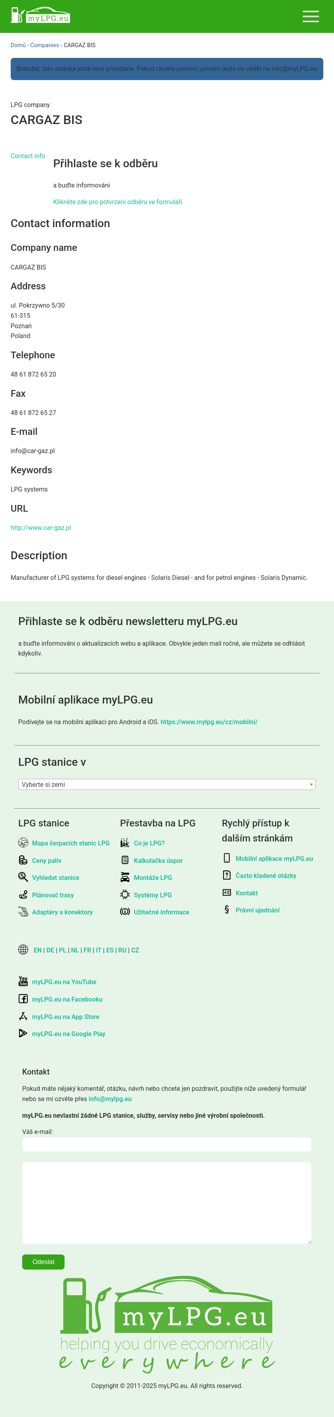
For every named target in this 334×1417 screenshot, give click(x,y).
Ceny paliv (39, 860)
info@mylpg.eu (110, 1099)
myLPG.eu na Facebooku (60, 999)
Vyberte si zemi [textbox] (43, 784)
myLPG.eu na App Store (58, 1017)
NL (75, 950)
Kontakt (240, 893)
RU (122, 950)
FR (87, 950)
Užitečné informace (154, 912)
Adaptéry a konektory (55, 912)
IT (98, 950)
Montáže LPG (146, 878)
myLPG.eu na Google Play (61, 1034)
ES (110, 950)
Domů (18, 45)
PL (63, 950)
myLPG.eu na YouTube (57, 982)
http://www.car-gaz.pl (41, 528)
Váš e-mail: (37, 1132)
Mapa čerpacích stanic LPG (64, 843)
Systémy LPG (146, 895)
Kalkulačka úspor (151, 860)
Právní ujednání (251, 910)
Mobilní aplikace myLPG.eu (267, 858)
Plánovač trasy (46, 895)
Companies (45, 45)
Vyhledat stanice (48, 878)
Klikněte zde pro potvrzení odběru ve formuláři (117, 202)
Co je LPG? (142, 843)
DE (50, 950)
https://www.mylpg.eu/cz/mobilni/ (209, 722)
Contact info (28, 156)
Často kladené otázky (259, 876)
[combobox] (167, 784)
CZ (135, 950)
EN (38, 950)
